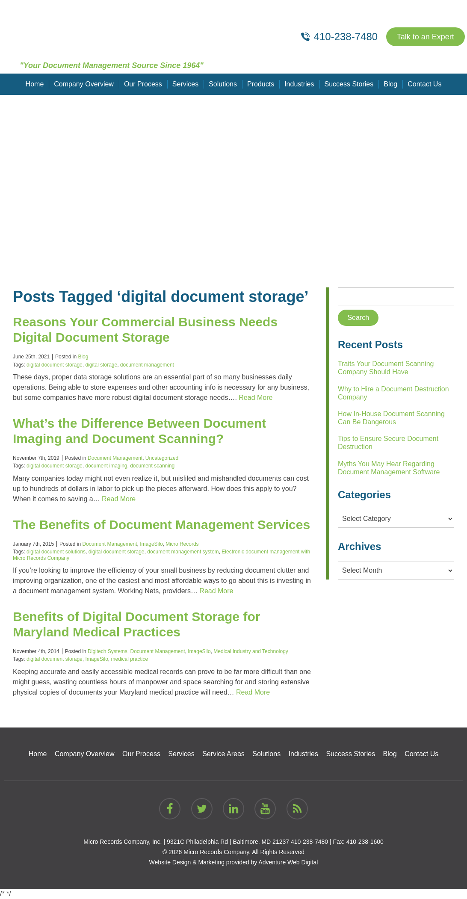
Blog (390, 84)
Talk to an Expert (425, 37)
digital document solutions (56, 552)
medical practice (129, 659)
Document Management (115, 458)
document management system (183, 552)
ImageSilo (151, 544)
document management (147, 365)
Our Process (143, 84)
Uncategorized (161, 458)
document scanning (152, 466)
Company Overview (84, 84)
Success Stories (349, 84)
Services (185, 84)
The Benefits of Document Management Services (161, 525)
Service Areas (223, 753)
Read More (255, 397)
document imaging (106, 466)
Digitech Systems (107, 651)
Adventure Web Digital (288, 862)
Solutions (223, 84)
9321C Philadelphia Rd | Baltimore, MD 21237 (228, 841)
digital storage (101, 365)
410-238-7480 (309, 841)
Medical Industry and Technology (250, 651)
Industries (299, 84)
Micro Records (182, 544)
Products (260, 84)
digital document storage (55, 365)
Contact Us (424, 84)
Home (35, 84)
